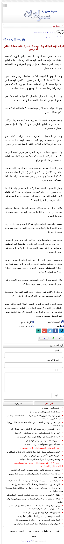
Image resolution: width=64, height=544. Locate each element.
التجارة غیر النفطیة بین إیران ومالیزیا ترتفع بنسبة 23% (37, 520)
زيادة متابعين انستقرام (50, 408)
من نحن (10, 531)
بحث (28, 531)
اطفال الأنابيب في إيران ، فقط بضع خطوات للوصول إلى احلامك (33, 495)
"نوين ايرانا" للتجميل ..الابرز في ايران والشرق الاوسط (37, 433)
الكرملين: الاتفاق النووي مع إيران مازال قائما (41, 512)
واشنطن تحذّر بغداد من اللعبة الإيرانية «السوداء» (40, 459)
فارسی (32, 536)
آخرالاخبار (47, 404)
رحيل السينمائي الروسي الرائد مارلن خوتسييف (40, 448)
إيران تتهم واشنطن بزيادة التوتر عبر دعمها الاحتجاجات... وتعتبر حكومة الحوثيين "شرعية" (33, 417)
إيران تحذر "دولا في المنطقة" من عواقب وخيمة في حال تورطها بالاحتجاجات (33, 424)
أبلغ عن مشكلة (24, 326)
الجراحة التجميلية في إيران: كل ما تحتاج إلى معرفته (38, 437)
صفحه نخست (57, 37)
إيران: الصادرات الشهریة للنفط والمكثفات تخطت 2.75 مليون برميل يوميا (34, 475)
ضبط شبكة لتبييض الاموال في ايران (45, 412)
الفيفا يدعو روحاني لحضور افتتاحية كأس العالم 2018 (38, 516)
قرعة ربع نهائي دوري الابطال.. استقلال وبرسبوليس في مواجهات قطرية (33, 500)
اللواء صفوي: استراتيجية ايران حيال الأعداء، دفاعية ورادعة (35, 484)
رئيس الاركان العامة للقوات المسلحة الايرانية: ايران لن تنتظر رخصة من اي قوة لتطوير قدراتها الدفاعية (34, 507)
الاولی (55, 531)
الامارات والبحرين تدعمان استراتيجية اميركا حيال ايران (37, 524)
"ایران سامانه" (24, 541)
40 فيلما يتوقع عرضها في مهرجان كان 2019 (41, 444)
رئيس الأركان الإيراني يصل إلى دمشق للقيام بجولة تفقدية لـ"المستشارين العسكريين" (36, 464)
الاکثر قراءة (16, 404)
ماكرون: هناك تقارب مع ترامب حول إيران (42, 440)
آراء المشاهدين (54, 346)
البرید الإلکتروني (52, 360)
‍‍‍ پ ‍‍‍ (17, 39)
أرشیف (36, 531)
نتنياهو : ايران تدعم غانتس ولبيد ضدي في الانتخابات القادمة (35, 470)
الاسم (56, 350)
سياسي (47, 37)
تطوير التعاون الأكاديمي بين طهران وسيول (42, 455)
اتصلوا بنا (46, 531)
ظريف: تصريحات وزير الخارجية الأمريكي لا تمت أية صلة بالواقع (33, 480)
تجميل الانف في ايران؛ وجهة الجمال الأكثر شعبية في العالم (35, 429)
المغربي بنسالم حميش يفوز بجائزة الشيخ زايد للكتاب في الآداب (33, 452)
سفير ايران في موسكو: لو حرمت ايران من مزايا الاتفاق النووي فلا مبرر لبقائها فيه (32, 489)
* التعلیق (54, 370)
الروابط (20, 531)
